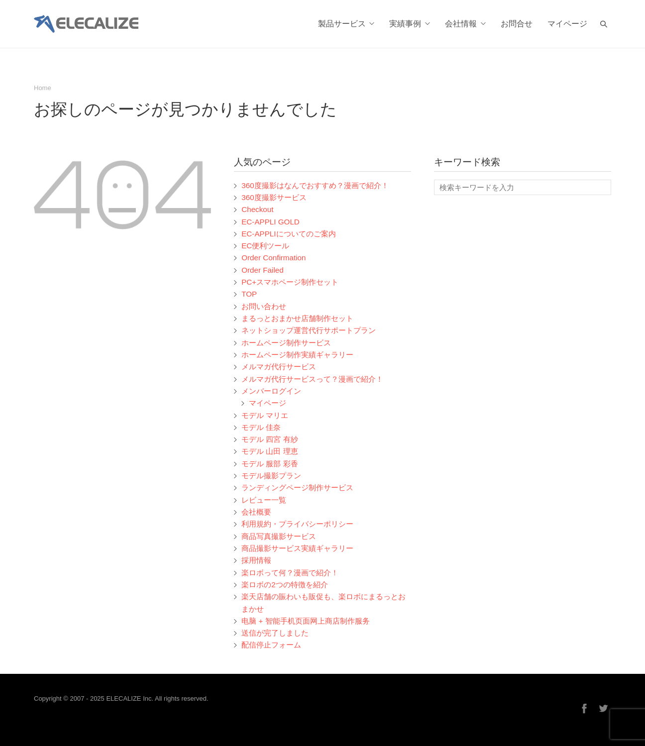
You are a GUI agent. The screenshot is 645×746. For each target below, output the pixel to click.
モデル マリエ (264, 415)
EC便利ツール (265, 245)
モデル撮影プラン (271, 475)
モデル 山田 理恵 (269, 451)
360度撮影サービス (273, 197)
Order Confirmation (273, 257)
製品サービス (346, 24)
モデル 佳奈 (261, 427)
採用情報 (256, 560)
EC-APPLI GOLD (270, 221)
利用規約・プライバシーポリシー (297, 524)
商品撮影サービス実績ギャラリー (297, 548)
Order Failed (262, 270)
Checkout (257, 209)
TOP (249, 294)
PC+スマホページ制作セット (289, 282)
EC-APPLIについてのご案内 (288, 233)
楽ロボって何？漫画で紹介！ (289, 572)
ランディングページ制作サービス (297, 487)
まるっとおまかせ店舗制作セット (297, 318)
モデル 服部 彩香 (269, 463)
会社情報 (465, 24)
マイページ (567, 24)
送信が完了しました (275, 633)
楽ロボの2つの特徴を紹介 (284, 584)
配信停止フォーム (271, 644)
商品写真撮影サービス (278, 536)
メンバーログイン (271, 391)
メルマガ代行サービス (278, 366)
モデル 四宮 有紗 (269, 439)
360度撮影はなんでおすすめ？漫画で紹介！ (314, 185)
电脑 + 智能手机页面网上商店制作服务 (305, 621)
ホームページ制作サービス (286, 342)
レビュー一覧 (263, 500)
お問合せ (517, 24)
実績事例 (409, 24)
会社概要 (256, 512)
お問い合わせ (263, 306)
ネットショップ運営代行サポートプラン (308, 330)
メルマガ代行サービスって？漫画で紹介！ (312, 379)
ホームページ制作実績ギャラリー (297, 354)
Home (42, 88)
